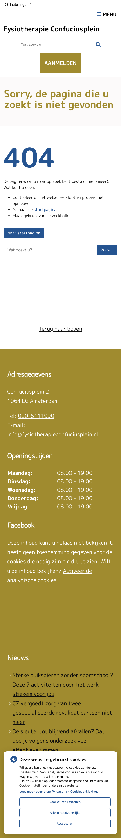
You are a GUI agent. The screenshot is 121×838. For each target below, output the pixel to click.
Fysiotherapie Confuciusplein (51, 29)
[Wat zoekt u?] (55, 44)
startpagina (45, 209)
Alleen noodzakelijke (65, 812)
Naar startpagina (23, 233)
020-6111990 (36, 416)
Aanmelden (60, 63)
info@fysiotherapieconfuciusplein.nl (53, 434)
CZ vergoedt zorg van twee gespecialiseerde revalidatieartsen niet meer (62, 712)
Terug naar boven (60, 328)
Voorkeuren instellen (65, 802)
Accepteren (65, 823)
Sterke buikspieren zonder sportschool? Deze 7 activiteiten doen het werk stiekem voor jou (63, 684)
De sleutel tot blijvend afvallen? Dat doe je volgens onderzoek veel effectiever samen (59, 740)
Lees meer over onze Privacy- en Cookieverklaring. (58, 791)
